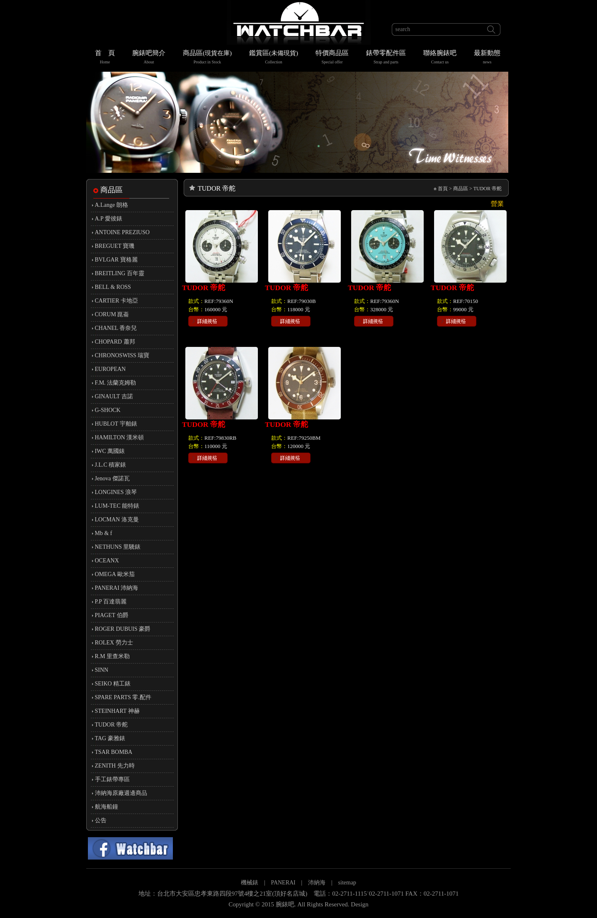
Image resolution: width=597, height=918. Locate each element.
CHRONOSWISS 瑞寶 (122, 355)
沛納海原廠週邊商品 (121, 793)
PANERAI (284, 882)
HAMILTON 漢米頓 (119, 437)
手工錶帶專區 (112, 779)
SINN (102, 670)
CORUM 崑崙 (112, 314)
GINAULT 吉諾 (114, 396)
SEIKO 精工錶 (113, 684)
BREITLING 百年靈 (119, 273)
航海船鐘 (106, 807)
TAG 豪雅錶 (110, 738)
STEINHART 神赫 (117, 711)
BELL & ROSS (113, 287)
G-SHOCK (108, 410)
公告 (101, 820)
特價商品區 (332, 57)
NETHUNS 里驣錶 (118, 547)
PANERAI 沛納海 (116, 588)
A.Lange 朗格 (111, 205)
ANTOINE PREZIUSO (122, 232)
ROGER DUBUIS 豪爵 (123, 629)
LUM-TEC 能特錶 (117, 506)
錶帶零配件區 (386, 57)
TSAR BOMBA (114, 752)
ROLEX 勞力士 (114, 642)
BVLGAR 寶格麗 (116, 260)
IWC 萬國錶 (110, 451)
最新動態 (487, 57)
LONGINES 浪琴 (116, 492)
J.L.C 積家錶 (110, 465)
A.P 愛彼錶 (108, 219)
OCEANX (107, 560)
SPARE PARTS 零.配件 (123, 697)
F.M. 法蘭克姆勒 (115, 383)
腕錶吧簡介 (148, 57)
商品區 (207, 57)
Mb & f (103, 533)
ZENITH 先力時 (115, 766)
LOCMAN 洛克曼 (117, 519)
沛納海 (316, 882)
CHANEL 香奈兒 (116, 328)
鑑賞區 (273, 57)
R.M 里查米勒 (112, 656)
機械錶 (249, 882)
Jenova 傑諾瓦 (112, 478)
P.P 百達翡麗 (111, 601)
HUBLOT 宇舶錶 (116, 424)
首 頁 (105, 57)
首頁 (443, 188)
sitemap (347, 882)
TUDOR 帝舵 (111, 725)
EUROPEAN (110, 369)
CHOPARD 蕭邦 (115, 342)
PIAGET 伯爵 (112, 615)
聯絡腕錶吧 (439, 57)
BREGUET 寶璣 (115, 246)
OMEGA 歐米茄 (115, 574)
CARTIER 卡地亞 (116, 301)
